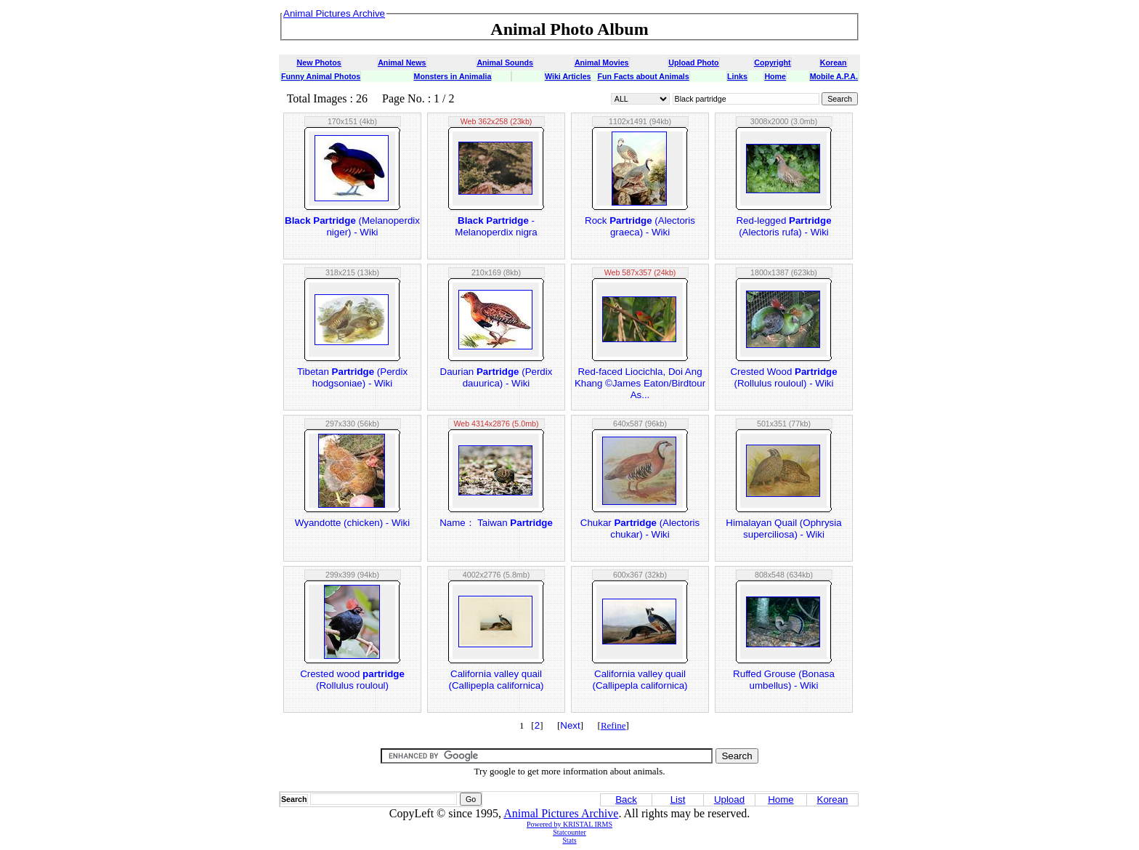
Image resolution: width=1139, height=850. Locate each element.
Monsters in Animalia (453, 76)
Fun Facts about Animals (643, 76)
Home (775, 76)
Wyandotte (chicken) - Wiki (352, 522)
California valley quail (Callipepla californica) (495, 679)
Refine (613, 725)
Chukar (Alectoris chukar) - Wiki (640, 528)
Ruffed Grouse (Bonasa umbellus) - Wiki (784, 679)
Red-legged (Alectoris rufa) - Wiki (783, 226)
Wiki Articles (568, 76)
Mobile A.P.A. (834, 76)
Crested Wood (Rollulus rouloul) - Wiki (783, 377)
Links (737, 76)
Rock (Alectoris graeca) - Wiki (640, 226)
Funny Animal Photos (320, 76)
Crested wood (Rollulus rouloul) (352, 679)
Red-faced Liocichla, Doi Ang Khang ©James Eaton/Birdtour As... (640, 383)
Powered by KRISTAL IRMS (569, 824)
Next (570, 725)
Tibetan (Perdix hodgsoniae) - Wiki (352, 377)
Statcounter (569, 832)
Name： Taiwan (496, 522)
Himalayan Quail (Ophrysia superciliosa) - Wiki (783, 528)
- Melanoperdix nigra (496, 226)
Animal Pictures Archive (560, 813)
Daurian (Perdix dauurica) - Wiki (496, 377)
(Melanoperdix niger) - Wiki (352, 226)
